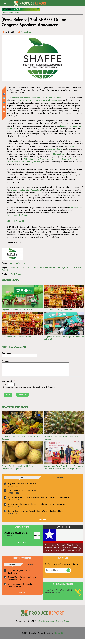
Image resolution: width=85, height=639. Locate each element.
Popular (60, 478)
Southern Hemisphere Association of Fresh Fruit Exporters (36, 97)
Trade (24, 263)
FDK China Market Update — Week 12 (17, 336)
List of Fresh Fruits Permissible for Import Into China (59, 591)
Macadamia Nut (14, 579)
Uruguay (10, 270)
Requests (30, 564)
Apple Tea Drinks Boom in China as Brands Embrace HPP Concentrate (37, 504)
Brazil (72, 267)
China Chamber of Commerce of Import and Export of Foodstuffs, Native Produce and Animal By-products (43, 160)
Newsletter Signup (62, 621)
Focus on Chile (63, 527)
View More (22, 592)
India (30, 267)
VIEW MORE (42, 519)
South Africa (15, 267)
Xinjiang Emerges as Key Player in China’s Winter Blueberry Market (36, 511)
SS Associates (58, 154)
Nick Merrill (58, 633)
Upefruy (65, 174)
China (24, 267)
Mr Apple (71, 146)
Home (4, 12)
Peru (3, 270)
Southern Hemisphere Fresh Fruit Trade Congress (38, 100)
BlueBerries (12, 573)
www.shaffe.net (76, 207)
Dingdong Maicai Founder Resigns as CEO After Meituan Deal (64, 337)
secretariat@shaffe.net (17, 215)
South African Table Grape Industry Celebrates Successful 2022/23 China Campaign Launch (63, 467)
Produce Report (26, 32)
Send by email (4, 111)
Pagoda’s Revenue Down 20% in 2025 (17, 309)
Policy (18, 263)
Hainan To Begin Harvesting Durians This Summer (61, 437)
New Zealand (54, 267)
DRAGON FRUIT (14, 586)
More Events (22, 542)
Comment (6, 361)
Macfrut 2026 (9, 535)
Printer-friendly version (4, 106)
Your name (6, 353)
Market (12, 263)
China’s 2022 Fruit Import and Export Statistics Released (22, 437)
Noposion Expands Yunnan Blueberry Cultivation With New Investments (38, 497)
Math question (8, 381)
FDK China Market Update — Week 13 (59, 309)
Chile (78, 267)
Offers (12, 564)
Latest (21, 478)
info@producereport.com (45, 621)
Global (36, 267)
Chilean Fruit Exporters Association (26, 189)
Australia (44, 267)
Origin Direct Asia (54, 149)
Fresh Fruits (13, 12)
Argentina (65, 267)
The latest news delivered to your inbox (61, 564)
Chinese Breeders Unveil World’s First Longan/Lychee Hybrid (17, 467)
